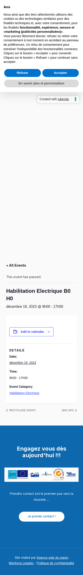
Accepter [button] (60, 73)
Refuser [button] (22, 73)
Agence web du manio (52, 557)
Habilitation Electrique (24, 393)
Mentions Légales (21, 563)
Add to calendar (32, 331)
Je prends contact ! (42, 516)
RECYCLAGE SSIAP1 (22, 410)
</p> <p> (41, 148)
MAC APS (68, 410)
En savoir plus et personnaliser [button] (42, 83)
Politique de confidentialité (55, 563)
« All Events (16, 265)
